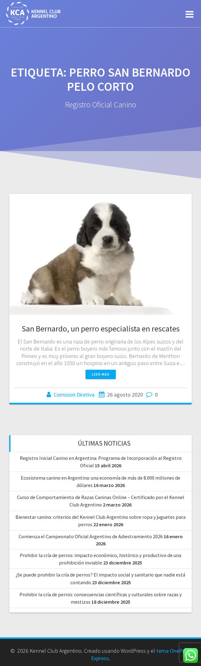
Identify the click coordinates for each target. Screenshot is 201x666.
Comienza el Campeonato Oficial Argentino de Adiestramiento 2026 (91, 536)
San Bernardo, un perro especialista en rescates (101, 328)
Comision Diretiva (74, 394)
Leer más (101, 374)
